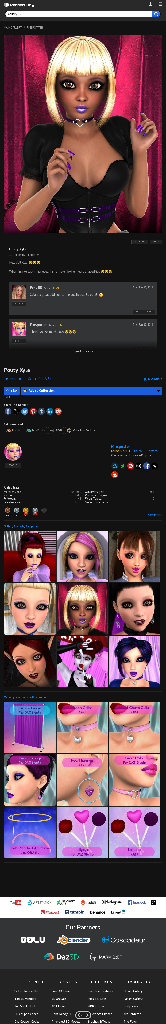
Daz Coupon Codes (27, 1021)
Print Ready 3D (62, 1014)
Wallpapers (131, 1006)
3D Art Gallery (133, 991)
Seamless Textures (100, 991)
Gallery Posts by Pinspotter (22, 526)
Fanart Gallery (133, 999)
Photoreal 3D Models (66, 1021)
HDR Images (96, 1006)
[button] (160, 4)
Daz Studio (35, 430)
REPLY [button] (138, 312)
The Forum (131, 1021)
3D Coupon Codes (26, 1014)
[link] (152, 4)
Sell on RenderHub (26, 991)
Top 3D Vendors (25, 999)
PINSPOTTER (35, 27)
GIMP (56, 430)
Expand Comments (83, 351)
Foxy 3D (36, 288)
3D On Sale (59, 999)
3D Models (59, 1006)
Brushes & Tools (99, 1021)
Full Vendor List (24, 1006)
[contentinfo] (16, 14)
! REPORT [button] (156, 242)
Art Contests (132, 1014)
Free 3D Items (61, 991)
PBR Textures (97, 999)
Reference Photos (100, 1014)
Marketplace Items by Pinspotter (25, 697)
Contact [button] (152, 451)
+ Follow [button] (137, 451)
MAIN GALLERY (13, 27)
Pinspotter (38, 325)
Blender (13, 430)
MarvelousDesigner (82, 430)
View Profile (155, 514)
